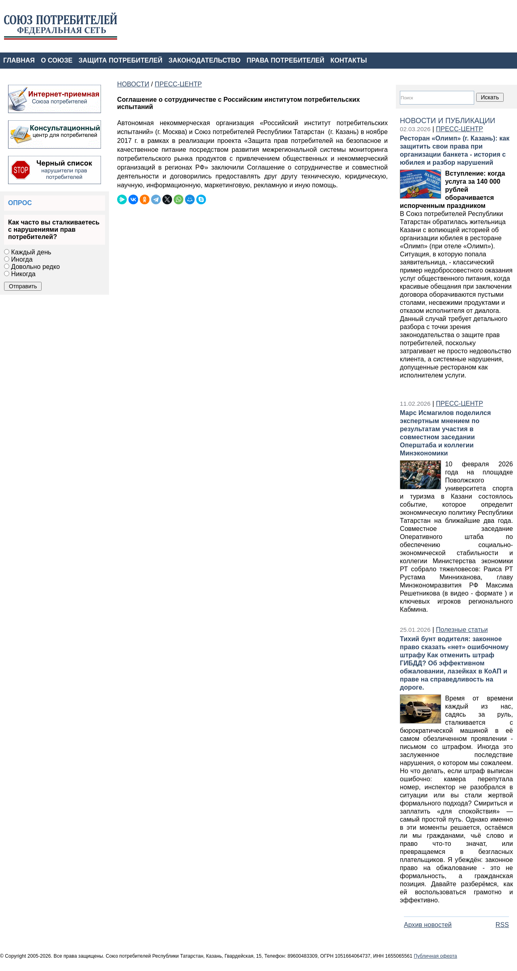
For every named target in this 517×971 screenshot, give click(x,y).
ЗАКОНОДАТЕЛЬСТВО (204, 60)
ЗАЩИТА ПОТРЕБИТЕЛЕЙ (121, 60)
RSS (502, 924)
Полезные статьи (462, 629)
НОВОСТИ (133, 84)
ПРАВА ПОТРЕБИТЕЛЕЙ (286, 60)
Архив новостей (428, 924)
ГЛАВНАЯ (19, 60)
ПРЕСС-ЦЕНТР (459, 129)
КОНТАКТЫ (348, 60)
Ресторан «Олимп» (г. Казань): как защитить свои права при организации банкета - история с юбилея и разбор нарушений (454, 150)
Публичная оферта (435, 956)
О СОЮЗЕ (56, 60)
